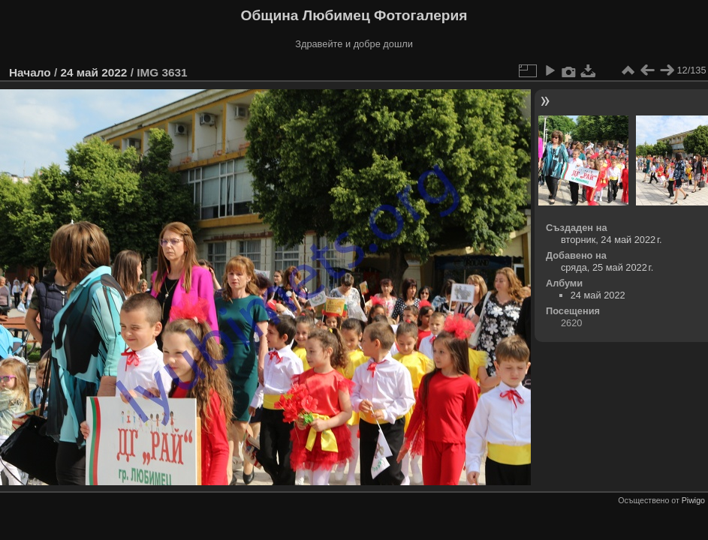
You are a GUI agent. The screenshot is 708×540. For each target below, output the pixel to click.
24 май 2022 (93, 72)
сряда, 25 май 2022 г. (607, 267)
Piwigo (693, 500)
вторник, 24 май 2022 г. (611, 239)
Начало (30, 72)
